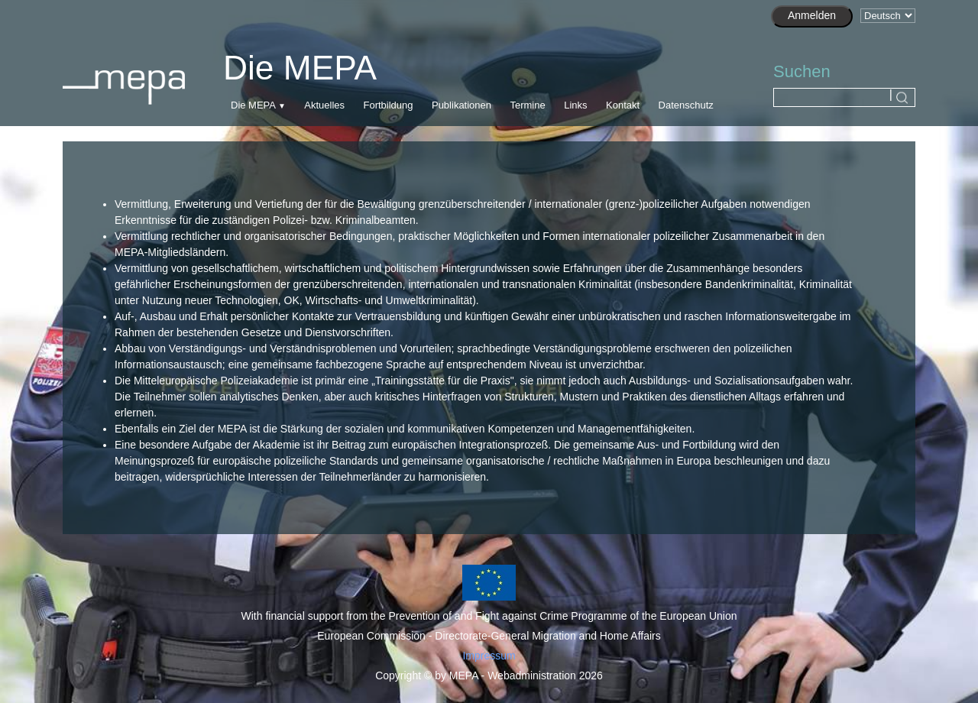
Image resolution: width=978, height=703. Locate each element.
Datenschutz (686, 105)
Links (575, 105)
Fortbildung (388, 105)
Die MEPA (253, 105)
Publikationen (461, 105)
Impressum (488, 656)
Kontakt (623, 105)
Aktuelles (324, 105)
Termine (527, 105)
